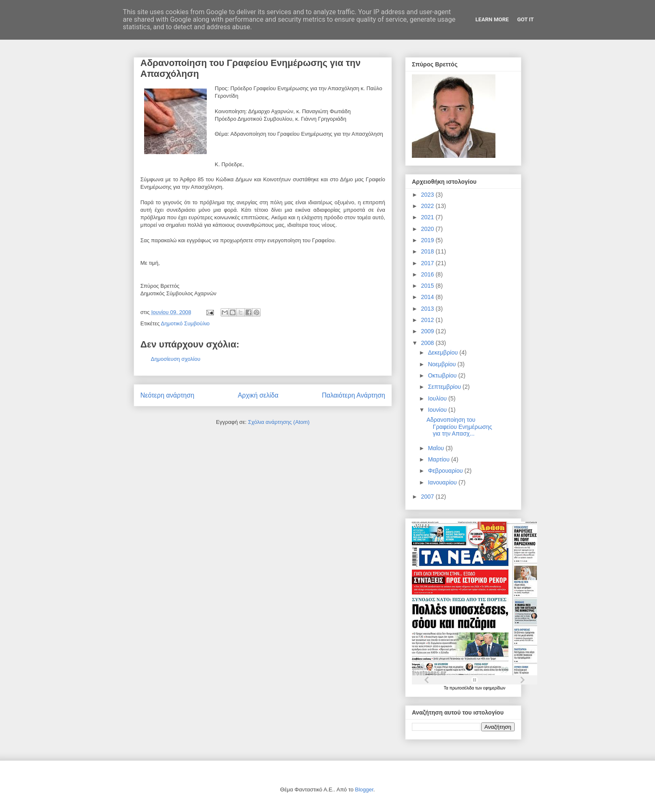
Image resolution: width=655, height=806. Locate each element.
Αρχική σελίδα (258, 395)
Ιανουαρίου (443, 482)
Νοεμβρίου (442, 364)
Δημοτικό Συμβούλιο (185, 323)
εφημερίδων (494, 688)
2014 (428, 297)
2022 (428, 206)
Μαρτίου (439, 459)
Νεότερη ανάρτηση (167, 395)
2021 (428, 217)
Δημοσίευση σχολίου (176, 359)
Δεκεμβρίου (443, 352)
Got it (525, 19)
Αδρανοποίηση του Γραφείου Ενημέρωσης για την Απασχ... (459, 426)
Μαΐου (436, 448)
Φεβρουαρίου (446, 470)
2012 (428, 320)
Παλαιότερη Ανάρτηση (353, 395)
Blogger (364, 789)
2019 (428, 240)
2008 (428, 343)
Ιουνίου (438, 409)
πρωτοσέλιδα (462, 688)
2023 (428, 194)
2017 (428, 263)
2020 (428, 229)
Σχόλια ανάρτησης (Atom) (279, 422)
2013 (428, 308)
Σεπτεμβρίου (445, 386)
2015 (428, 285)
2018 (428, 251)
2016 (428, 274)
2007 (428, 496)
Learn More (492, 19)
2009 (428, 331)
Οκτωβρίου (443, 375)
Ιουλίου (438, 398)
